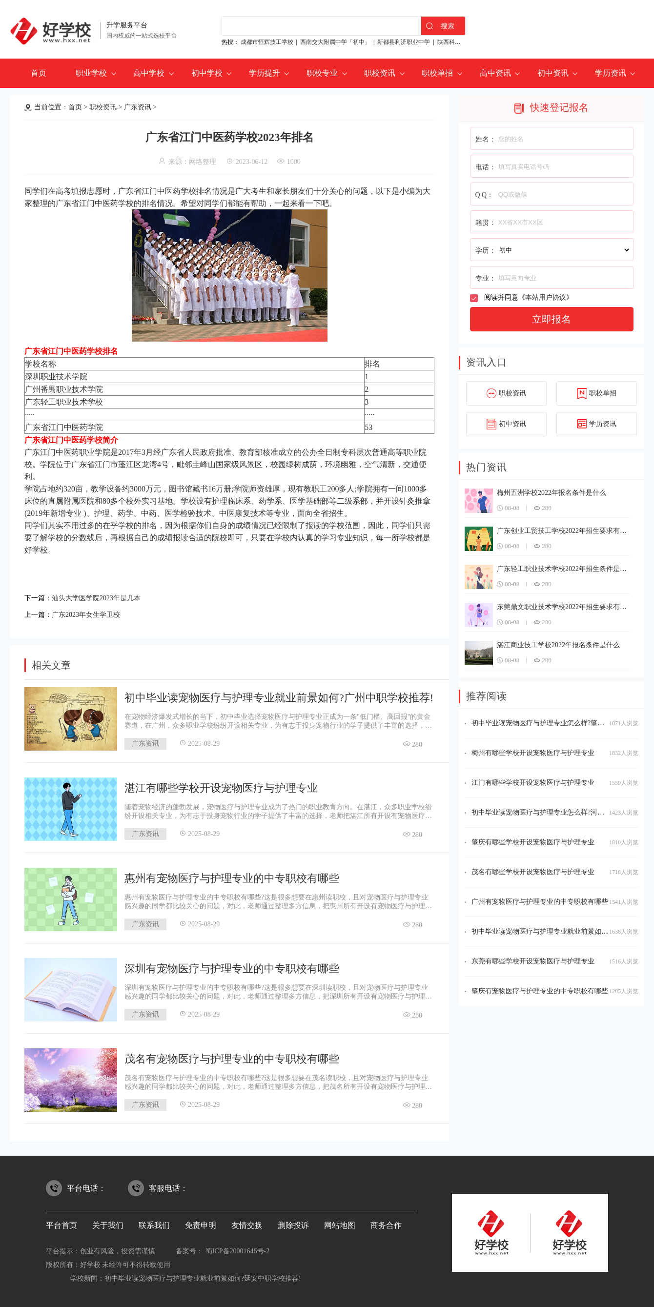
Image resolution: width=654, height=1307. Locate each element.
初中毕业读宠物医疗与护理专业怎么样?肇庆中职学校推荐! (559, 723)
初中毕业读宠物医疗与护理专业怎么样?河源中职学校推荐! (559, 812)
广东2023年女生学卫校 (91, 612)
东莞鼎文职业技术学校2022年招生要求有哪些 (565, 607)
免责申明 (200, 1222)
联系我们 (154, 1222)
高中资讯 (495, 73)
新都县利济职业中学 (403, 42)
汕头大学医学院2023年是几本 (102, 597)
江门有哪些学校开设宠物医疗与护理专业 (532, 782)
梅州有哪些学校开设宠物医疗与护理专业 (532, 752)
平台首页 (61, 1222)
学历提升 (264, 73)
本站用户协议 (545, 297)
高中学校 (148, 73)
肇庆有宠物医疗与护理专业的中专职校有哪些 (539, 991)
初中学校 (207, 73)
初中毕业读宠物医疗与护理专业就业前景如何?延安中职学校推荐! (202, 1275)
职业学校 (91, 73)
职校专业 (322, 73)
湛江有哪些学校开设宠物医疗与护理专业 (221, 785)
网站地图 (339, 1222)
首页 (38, 73)
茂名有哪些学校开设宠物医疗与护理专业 (532, 872)
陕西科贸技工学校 (460, 42)
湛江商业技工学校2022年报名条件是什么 (558, 645)
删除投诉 (293, 1222)
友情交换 (247, 1222)
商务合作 (386, 1222)
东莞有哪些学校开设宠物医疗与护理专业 (532, 961)
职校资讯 (379, 73)
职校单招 (437, 73)
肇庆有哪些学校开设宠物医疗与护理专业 (532, 842)
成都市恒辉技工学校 (267, 42)
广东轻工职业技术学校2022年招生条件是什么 (565, 568)
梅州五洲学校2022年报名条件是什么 (551, 492)
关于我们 (107, 1222)
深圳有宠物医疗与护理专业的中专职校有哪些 (231, 966)
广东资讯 (137, 107)
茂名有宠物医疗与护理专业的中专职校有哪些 (231, 1056)
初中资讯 (553, 73)
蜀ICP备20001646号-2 (237, 1248)
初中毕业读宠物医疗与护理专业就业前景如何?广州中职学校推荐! (278, 695)
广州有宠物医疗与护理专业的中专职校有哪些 (539, 901)
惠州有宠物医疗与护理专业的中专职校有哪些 (231, 875)
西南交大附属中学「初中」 (335, 42)
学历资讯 (610, 73)
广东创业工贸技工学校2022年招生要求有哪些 (565, 530)
